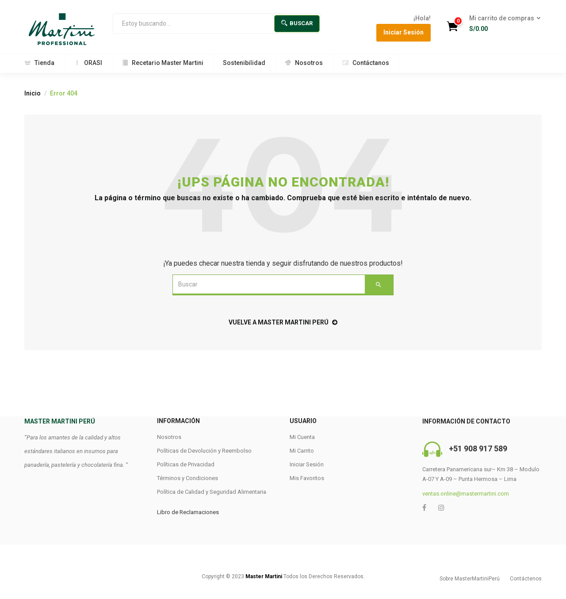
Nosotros (304, 62)
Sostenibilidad (244, 62)
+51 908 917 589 (478, 448)
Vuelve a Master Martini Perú (283, 322)
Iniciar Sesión (403, 32)
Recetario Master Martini (162, 62)
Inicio (32, 93)
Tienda (39, 62)
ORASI (88, 62)
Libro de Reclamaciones (188, 512)
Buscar (297, 23)
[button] (502, 23)
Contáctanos (365, 62)
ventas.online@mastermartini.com (465, 493)
